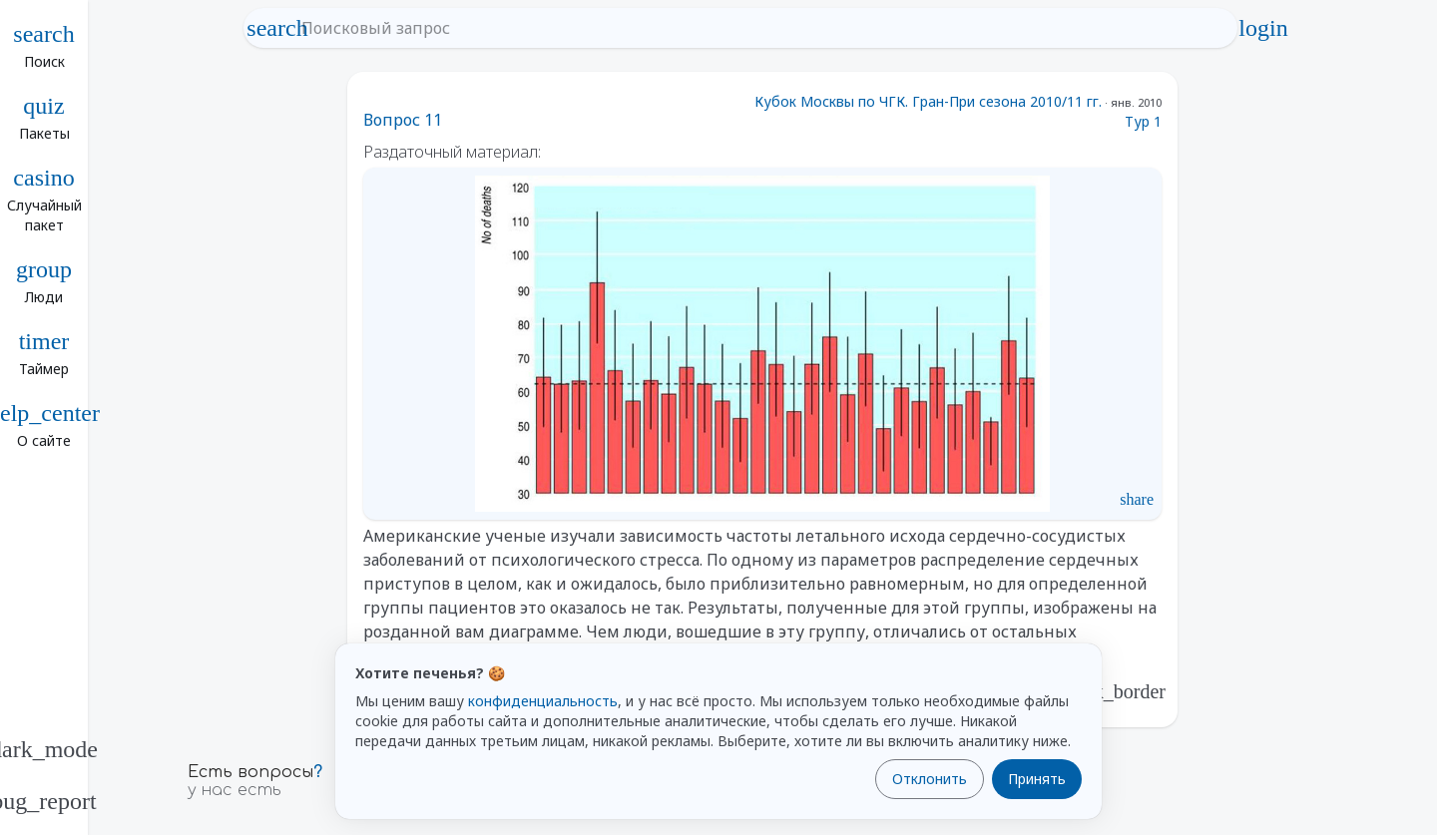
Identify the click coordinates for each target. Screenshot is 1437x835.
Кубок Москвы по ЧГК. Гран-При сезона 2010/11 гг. (928, 101)
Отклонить (929, 778)
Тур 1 (1143, 121)
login (1263, 28)
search (277, 28)
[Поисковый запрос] (758, 28)
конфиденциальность (543, 700)
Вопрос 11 (402, 120)
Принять (1037, 778)
